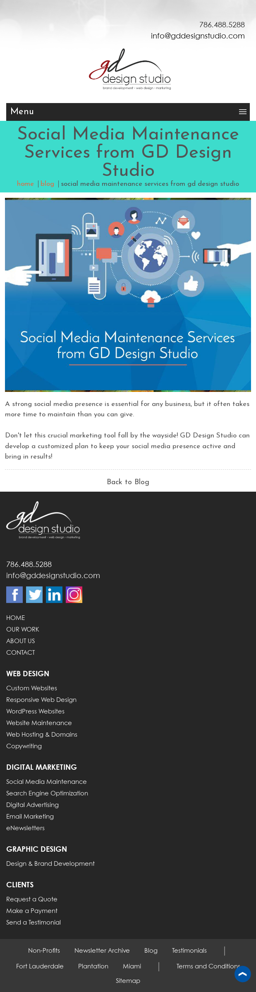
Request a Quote (31, 900)
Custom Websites (31, 689)
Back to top (242, 975)
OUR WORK (22, 630)
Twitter (34, 594)
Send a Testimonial (33, 923)
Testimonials (189, 951)
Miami (132, 967)
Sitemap (128, 981)
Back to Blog (128, 482)
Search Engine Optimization (47, 794)
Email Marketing (30, 817)
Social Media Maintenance (46, 782)
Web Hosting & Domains (41, 735)
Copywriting (24, 746)
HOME (15, 618)
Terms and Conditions (208, 967)
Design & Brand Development (50, 864)
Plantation (93, 967)
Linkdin (54, 594)
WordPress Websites (35, 712)
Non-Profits (44, 951)
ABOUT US (20, 641)
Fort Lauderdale (40, 967)
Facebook (14, 594)
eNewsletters (25, 828)
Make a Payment (31, 911)
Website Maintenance (39, 723)
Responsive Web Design (41, 700)
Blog (151, 951)
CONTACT (20, 653)
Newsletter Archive (102, 951)
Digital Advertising (32, 805)
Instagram (74, 594)
